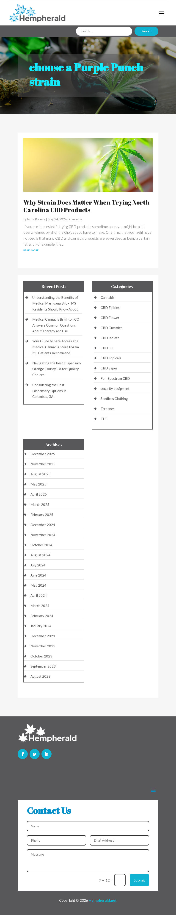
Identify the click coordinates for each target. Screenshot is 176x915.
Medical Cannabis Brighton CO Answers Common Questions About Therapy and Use (55, 325)
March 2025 (39, 504)
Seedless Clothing (114, 398)
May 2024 (38, 585)
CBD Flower (110, 318)
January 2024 (40, 626)
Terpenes (108, 409)
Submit (139, 880)
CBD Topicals (111, 358)
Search (146, 31)
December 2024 (42, 525)
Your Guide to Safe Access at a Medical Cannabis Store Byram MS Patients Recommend (55, 347)
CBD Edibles (110, 307)
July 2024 (37, 565)
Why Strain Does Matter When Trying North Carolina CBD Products (86, 206)
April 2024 (38, 595)
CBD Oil (107, 348)
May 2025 (38, 484)
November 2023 (42, 646)
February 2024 (41, 616)
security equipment (115, 388)
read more (30, 250)
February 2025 (41, 515)
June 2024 (38, 575)
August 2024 (40, 555)
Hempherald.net (103, 900)
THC (104, 419)
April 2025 (38, 494)
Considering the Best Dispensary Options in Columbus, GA (49, 391)
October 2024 (41, 545)
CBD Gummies (111, 328)
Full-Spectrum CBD (115, 378)
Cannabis (75, 219)
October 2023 (41, 656)
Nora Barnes (36, 219)
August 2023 (40, 676)
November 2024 (42, 535)
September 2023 (43, 666)
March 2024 (39, 606)
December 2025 (42, 454)
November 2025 (42, 464)
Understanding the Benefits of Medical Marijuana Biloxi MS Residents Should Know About (55, 303)
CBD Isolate (110, 338)
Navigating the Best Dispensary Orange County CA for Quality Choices (56, 369)
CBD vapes (109, 368)
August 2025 (40, 474)
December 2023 (42, 636)
